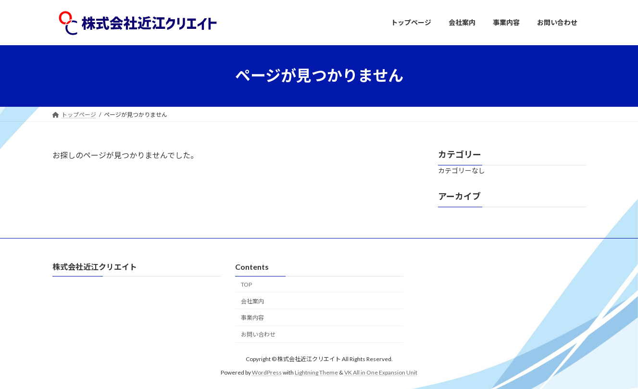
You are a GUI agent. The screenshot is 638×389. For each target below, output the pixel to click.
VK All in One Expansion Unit (380, 372)
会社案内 (252, 301)
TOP (246, 284)
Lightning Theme (316, 372)
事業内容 (252, 317)
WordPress (267, 372)
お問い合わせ (258, 334)
